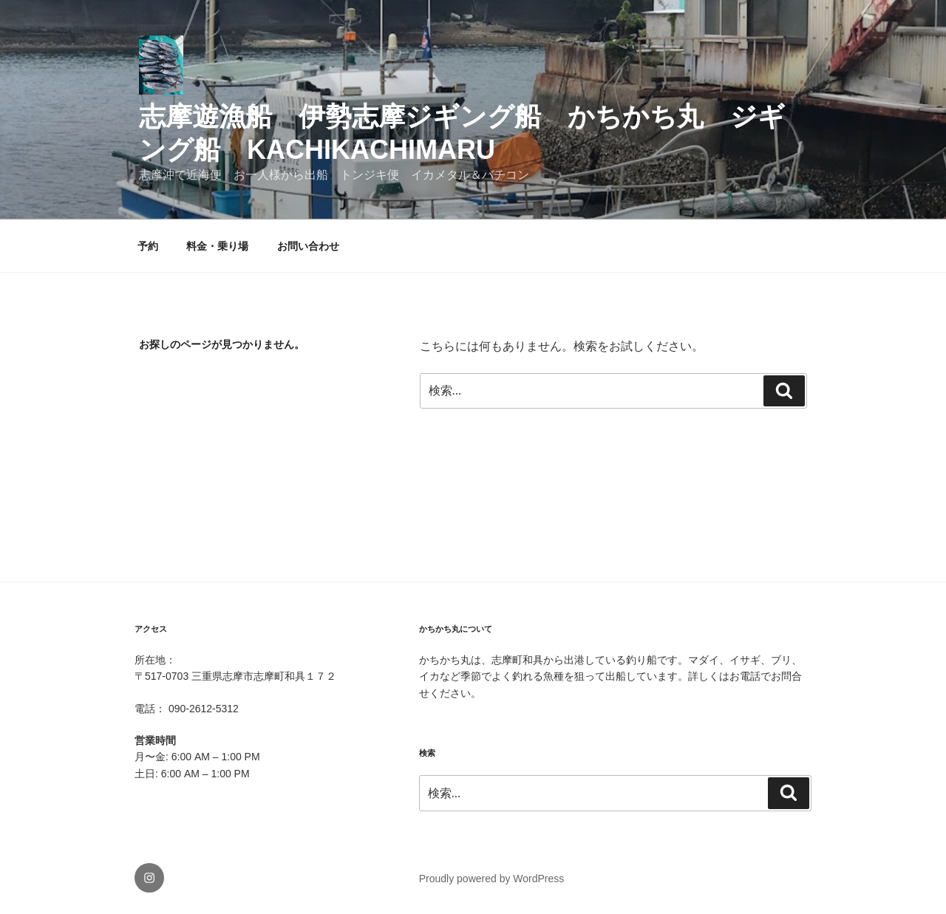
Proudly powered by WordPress (492, 878)
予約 (147, 246)
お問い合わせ (308, 246)
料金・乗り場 (217, 246)
